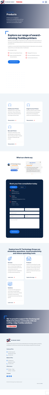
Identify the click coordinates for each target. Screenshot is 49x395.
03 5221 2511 (14, 197)
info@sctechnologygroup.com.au (18, 199)
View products (11, 123)
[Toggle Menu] (43, 2)
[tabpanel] (24, 197)
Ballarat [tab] (22, 187)
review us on (14, 170)
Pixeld (41, 383)
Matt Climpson (32, 162)
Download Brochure (14, 61)
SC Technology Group (16, 164)
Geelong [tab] (13, 187)
